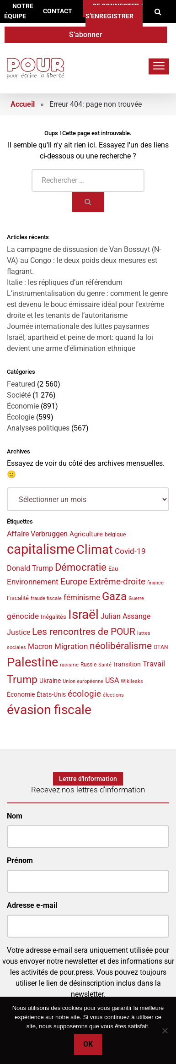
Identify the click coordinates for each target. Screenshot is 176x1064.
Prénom (20, 860)
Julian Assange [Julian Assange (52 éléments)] (125, 616)
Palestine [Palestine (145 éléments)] (32, 662)
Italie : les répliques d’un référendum (65, 282)
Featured (21, 384)
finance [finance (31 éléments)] (155, 583)
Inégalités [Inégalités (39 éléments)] (53, 616)
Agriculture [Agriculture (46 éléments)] (86, 534)
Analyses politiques (38, 428)
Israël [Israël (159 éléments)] (83, 614)
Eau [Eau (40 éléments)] (113, 568)
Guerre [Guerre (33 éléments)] (136, 598)
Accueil (23, 104)
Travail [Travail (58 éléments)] (154, 663)
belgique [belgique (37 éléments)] (115, 534)
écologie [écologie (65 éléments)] (84, 694)
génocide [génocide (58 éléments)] (23, 616)
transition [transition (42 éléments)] (127, 664)
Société (19, 395)
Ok (88, 1044)
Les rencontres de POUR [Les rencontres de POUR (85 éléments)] (83, 631)
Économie (23, 406)
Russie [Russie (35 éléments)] (88, 664)
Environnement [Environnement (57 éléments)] (33, 581)
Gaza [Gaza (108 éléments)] (114, 596)
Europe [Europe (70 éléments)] (73, 581)
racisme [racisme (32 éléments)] (69, 665)
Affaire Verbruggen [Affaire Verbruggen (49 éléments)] (37, 534)
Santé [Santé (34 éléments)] (105, 664)
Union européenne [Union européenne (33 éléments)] (83, 681)
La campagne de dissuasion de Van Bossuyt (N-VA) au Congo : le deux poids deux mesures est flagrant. (84, 260)
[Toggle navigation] (159, 66)
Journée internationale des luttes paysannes (78, 326)
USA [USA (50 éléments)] (112, 680)
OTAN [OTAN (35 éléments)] (161, 647)
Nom (14, 816)
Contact (57, 11)
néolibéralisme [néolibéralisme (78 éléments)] (121, 645)
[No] (164, 1030)
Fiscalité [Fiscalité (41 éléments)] (18, 598)
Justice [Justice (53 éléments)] (18, 632)
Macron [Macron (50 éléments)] (40, 646)
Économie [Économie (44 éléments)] (21, 694)
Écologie (20, 417)
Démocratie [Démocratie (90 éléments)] (81, 567)
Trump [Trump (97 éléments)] (22, 679)
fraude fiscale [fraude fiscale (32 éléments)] (46, 598)
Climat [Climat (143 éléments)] (94, 549)
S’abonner (85, 34)
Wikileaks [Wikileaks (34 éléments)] (132, 681)
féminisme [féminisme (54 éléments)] (82, 597)
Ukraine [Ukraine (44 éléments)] (50, 680)
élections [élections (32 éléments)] (113, 695)
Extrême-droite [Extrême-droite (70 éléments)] (117, 581)
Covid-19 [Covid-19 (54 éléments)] (130, 551)
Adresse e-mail (32, 905)
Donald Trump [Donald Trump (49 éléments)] (30, 568)
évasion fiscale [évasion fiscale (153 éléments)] (49, 709)
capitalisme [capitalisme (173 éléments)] (41, 549)
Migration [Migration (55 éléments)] (71, 646)
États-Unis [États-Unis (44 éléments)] (51, 694)
